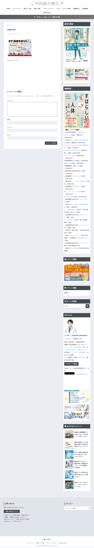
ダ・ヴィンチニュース (73, 192)
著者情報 (85, 8)
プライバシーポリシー (51, 543)
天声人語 (76, 186)
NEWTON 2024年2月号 (73, 150)
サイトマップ (17, 8)
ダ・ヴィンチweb (71, 155)
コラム (58, 8)
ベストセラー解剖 (78, 181)
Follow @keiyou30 (82, 374)
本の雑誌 (70, 220)
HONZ (75, 248)
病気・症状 (37, 8)
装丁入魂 (76, 176)
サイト (9, 134)
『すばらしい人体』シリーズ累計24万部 (47, 17)
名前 (9, 119)
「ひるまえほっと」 (75, 235)
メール (9, 127)
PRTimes (68, 163)
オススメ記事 (66, 8)
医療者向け (76, 8)
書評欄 (73, 161)
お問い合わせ (47, 12)
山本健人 (67, 335)
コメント (10, 100)
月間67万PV (82, 357)
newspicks (69, 197)
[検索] (87, 306)
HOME (8, 8)
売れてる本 (83, 199)
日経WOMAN (71, 210)
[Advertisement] (21, 73)
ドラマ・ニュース (48, 8)
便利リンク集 (27, 8)
